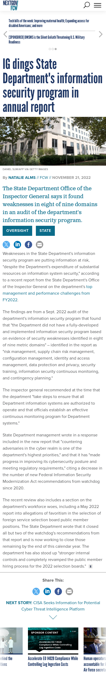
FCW (44, 177)
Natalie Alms (22, 177)
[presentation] (5, 650)
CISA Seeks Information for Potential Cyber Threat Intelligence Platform (60, 606)
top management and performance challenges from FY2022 (47, 293)
